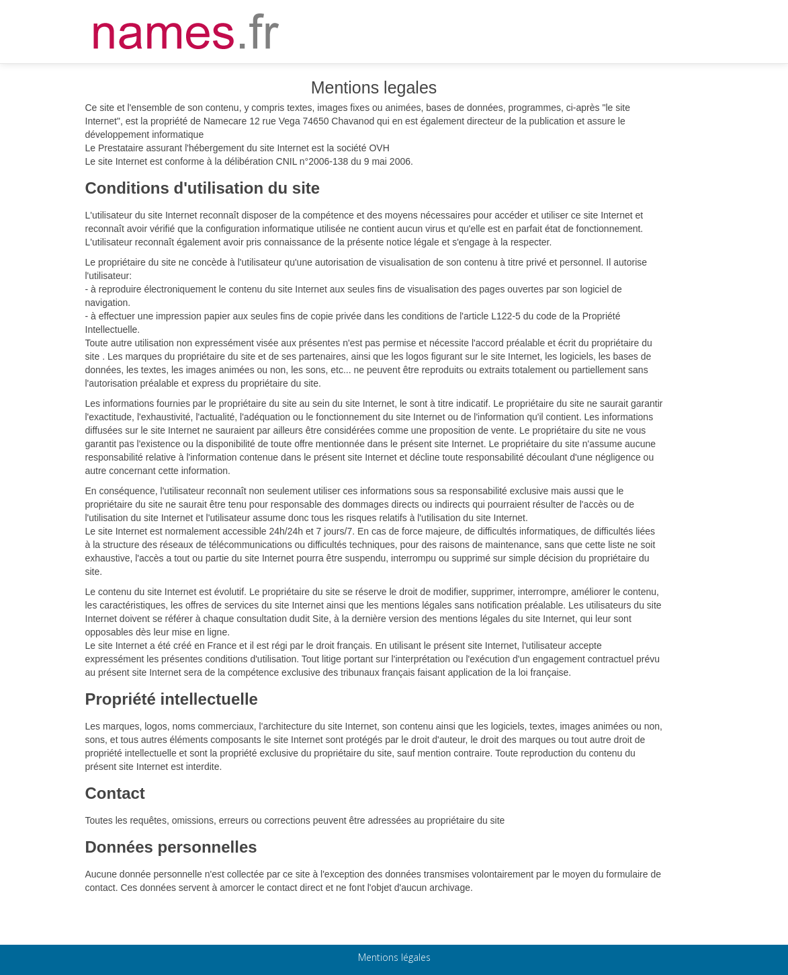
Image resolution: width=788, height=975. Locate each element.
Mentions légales (394, 957)
